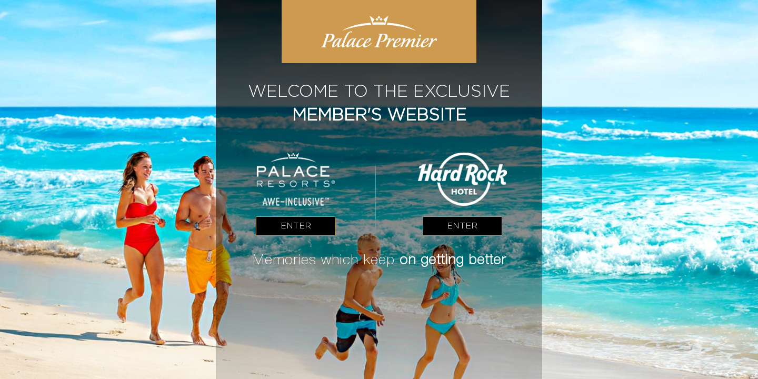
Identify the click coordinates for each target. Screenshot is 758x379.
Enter (296, 225)
